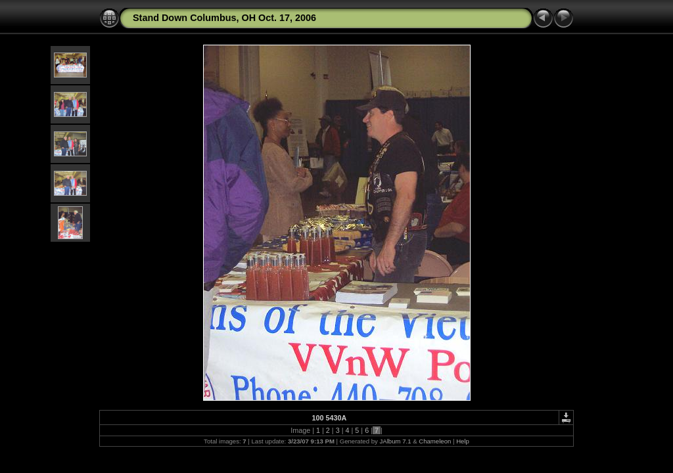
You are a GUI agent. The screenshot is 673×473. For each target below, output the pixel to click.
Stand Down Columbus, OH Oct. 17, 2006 (224, 17)
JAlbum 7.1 (395, 441)
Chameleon (435, 441)
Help (462, 441)
